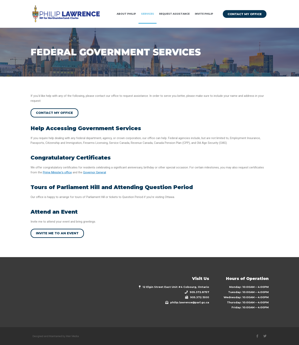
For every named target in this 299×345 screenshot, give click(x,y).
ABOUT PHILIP (126, 13)
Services (147, 13)
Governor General (94, 172)
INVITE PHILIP (204, 13)
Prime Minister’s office (57, 172)
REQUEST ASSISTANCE (174, 13)
